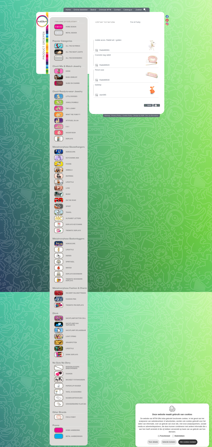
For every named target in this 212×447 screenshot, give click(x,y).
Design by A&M (139, 115)
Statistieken (179, 433)
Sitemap (107, 115)
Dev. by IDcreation (151, 115)
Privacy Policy (116, 115)
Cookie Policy (127, 115)
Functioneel (165, 433)
